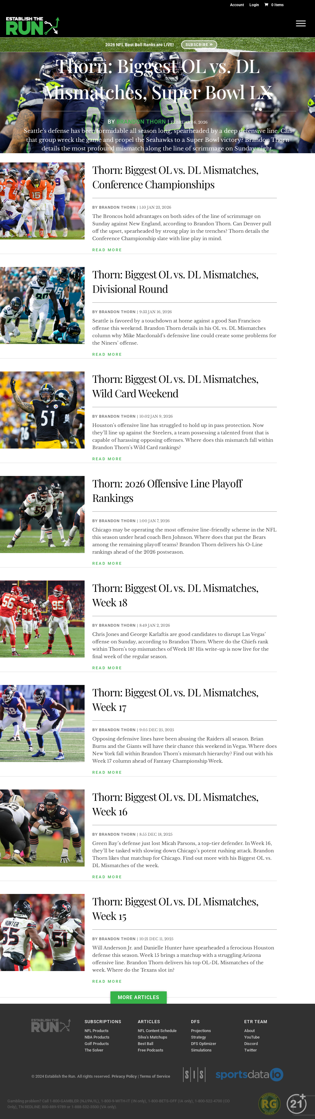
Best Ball (145, 1043)
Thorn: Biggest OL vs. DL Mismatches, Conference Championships (175, 176)
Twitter (250, 1050)
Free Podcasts (150, 1050)
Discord (251, 1043)
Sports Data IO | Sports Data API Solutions (249, 1074)
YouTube (252, 1037)
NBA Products (97, 1037)
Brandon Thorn (117, 207)
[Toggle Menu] (301, 23)
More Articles (138, 997)
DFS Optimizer (203, 1043)
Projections (201, 1030)
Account (237, 5)
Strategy (198, 1037)
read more (107, 250)
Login (254, 5)
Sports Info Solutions (194, 1074)
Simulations (201, 1050)
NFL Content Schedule (157, 1030)
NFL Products (97, 1030)
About (249, 1030)
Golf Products (97, 1043)
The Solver (94, 1050)
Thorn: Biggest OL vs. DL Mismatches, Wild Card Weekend (175, 385)
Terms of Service (155, 1076)
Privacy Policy (124, 1076)
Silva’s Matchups (152, 1037)
